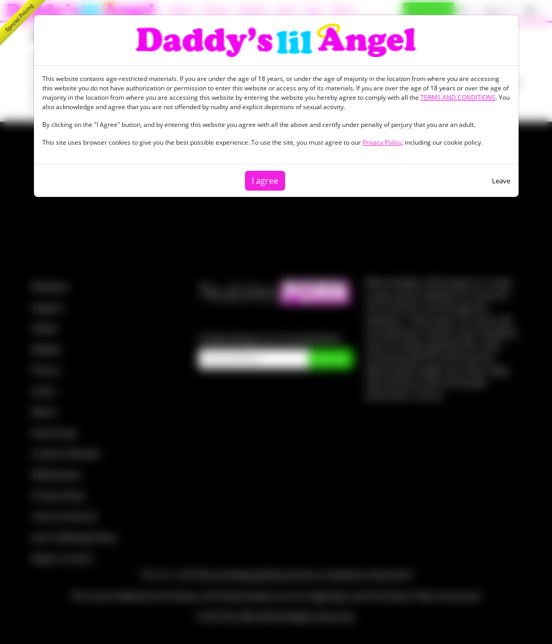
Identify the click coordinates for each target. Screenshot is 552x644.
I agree (265, 180)
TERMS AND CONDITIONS (458, 97)
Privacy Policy (382, 142)
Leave (501, 180)
